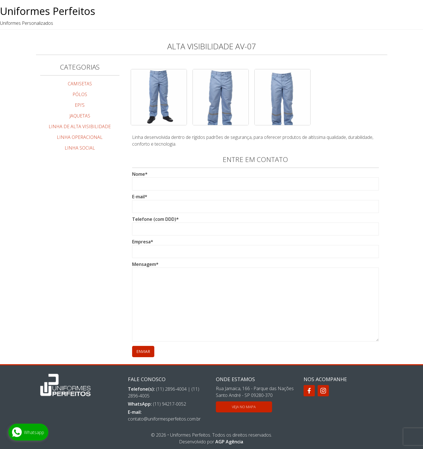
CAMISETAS (80, 84)
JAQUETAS (79, 116)
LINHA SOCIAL (80, 148)
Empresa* (255, 247)
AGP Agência (229, 442)
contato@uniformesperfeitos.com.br (164, 419)
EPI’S (80, 105)
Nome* (255, 179)
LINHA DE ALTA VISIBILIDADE (80, 126)
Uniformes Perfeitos (47, 11)
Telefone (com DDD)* (255, 224)
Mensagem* (255, 302)
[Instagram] (323, 390)
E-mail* (255, 202)
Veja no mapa (244, 406)
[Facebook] (309, 390)
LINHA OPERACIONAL (80, 137)
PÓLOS (80, 94)
